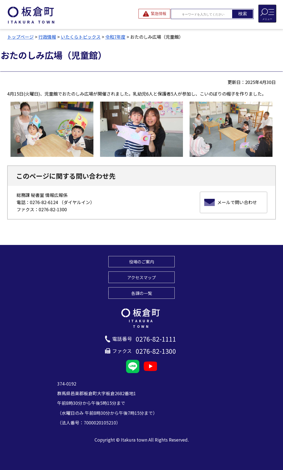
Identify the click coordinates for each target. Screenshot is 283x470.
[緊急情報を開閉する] (154, 14)
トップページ (20, 36)
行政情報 (47, 36)
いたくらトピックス (81, 36)
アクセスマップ (141, 277)
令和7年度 (115, 36)
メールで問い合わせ (237, 202)
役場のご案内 (141, 261)
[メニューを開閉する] (267, 13)
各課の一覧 (141, 293)
